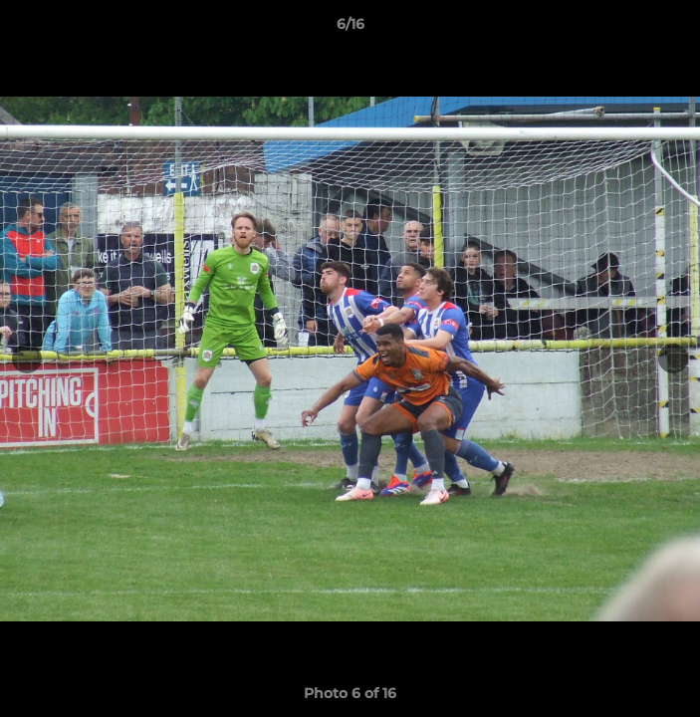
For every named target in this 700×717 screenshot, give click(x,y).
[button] (676, 29)
